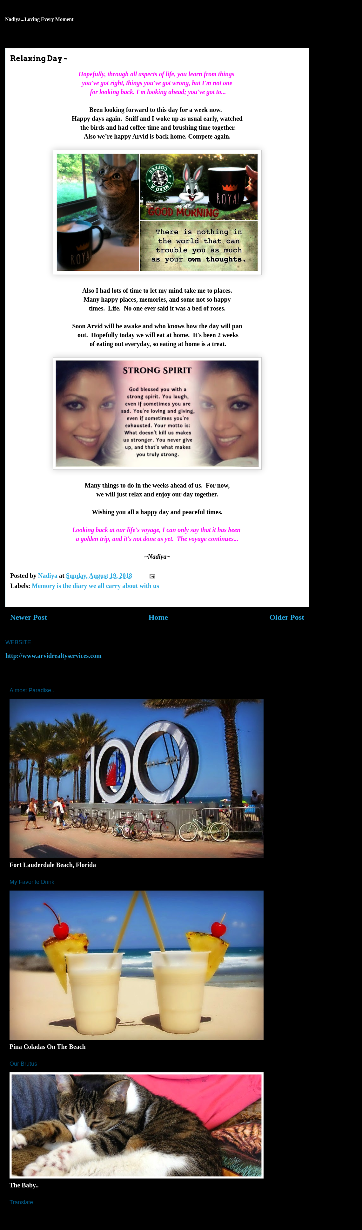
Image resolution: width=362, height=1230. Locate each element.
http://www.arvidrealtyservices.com (53, 655)
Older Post (286, 617)
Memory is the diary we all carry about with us (95, 585)
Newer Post (28, 617)
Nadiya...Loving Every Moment (39, 19)
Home (158, 617)
